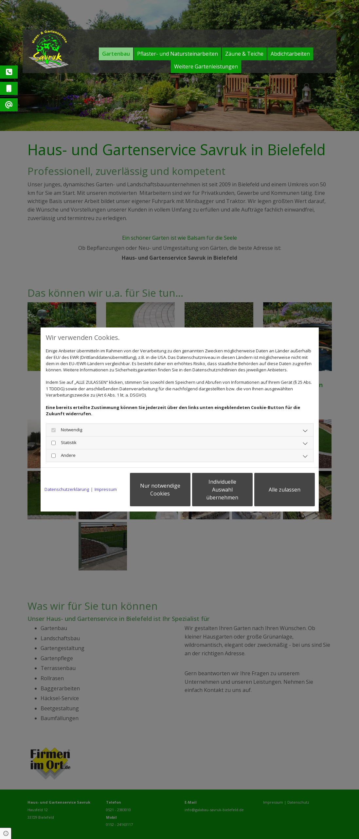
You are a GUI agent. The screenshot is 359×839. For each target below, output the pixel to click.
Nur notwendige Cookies (160, 489)
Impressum (106, 489)
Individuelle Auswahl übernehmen (222, 489)
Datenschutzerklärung (67, 489)
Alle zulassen (284, 489)
